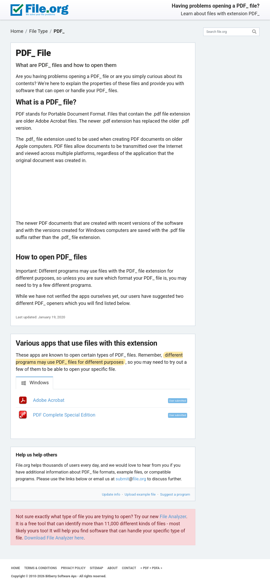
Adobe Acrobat (48, 400)
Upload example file (140, 494)
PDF (146, 568)
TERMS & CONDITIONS (40, 568)
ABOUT (113, 568)
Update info (111, 494)
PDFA (156, 568)
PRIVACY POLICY (73, 568)
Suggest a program (175, 494)
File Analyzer (173, 516)
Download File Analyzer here (54, 538)
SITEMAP (96, 568)
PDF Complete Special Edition (64, 415)
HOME (15, 568)
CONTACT (129, 568)
